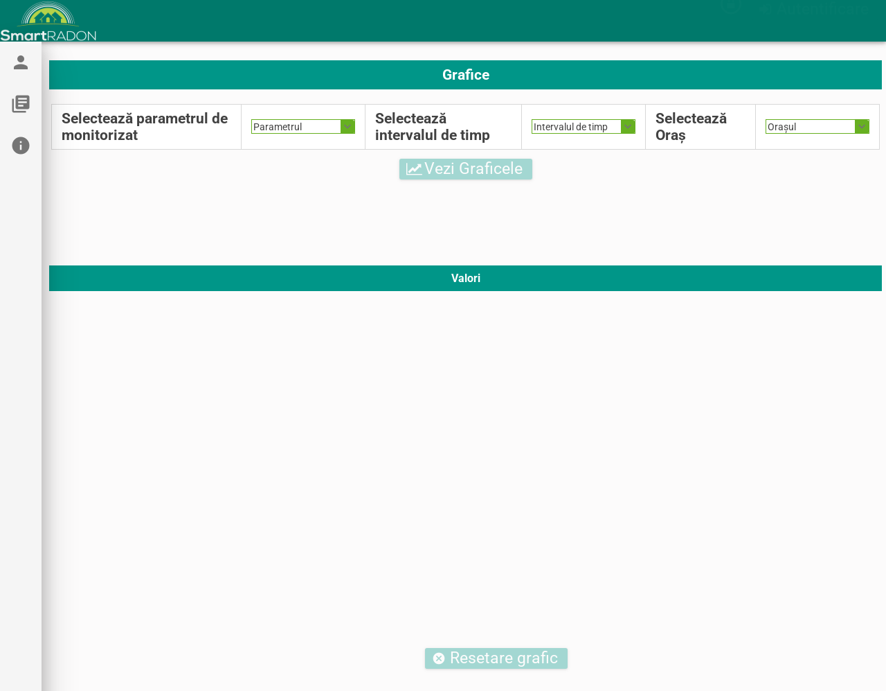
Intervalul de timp (571, 126)
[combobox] (303, 126)
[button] (815, 22)
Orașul (782, 126)
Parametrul (277, 126)
